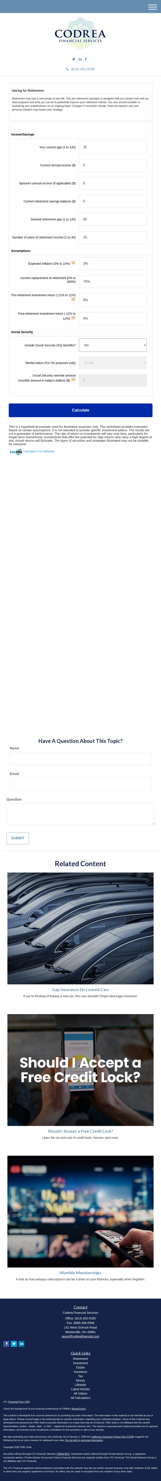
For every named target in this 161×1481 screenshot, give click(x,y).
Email (14, 774)
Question (14, 799)
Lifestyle (80, 1385)
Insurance (80, 1372)
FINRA (60, 1454)
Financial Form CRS (19, 1401)
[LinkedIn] (80, 59)
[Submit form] (18, 838)
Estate (80, 1367)
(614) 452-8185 (80, 69)
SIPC (67, 1454)
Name (14, 748)
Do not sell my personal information (84, 1440)
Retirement (80, 1358)
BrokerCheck (79, 1408)
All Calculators (80, 1398)
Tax (80, 1376)
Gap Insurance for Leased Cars (80, 989)
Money (80, 1380)
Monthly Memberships (80, 1272)
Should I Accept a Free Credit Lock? (80, 1131)
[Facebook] (86, 59)
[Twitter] (73, 59)
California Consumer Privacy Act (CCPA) (112, 1436)
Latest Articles (80, 1389)
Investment (80, 1363)
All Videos (80, 1393)
